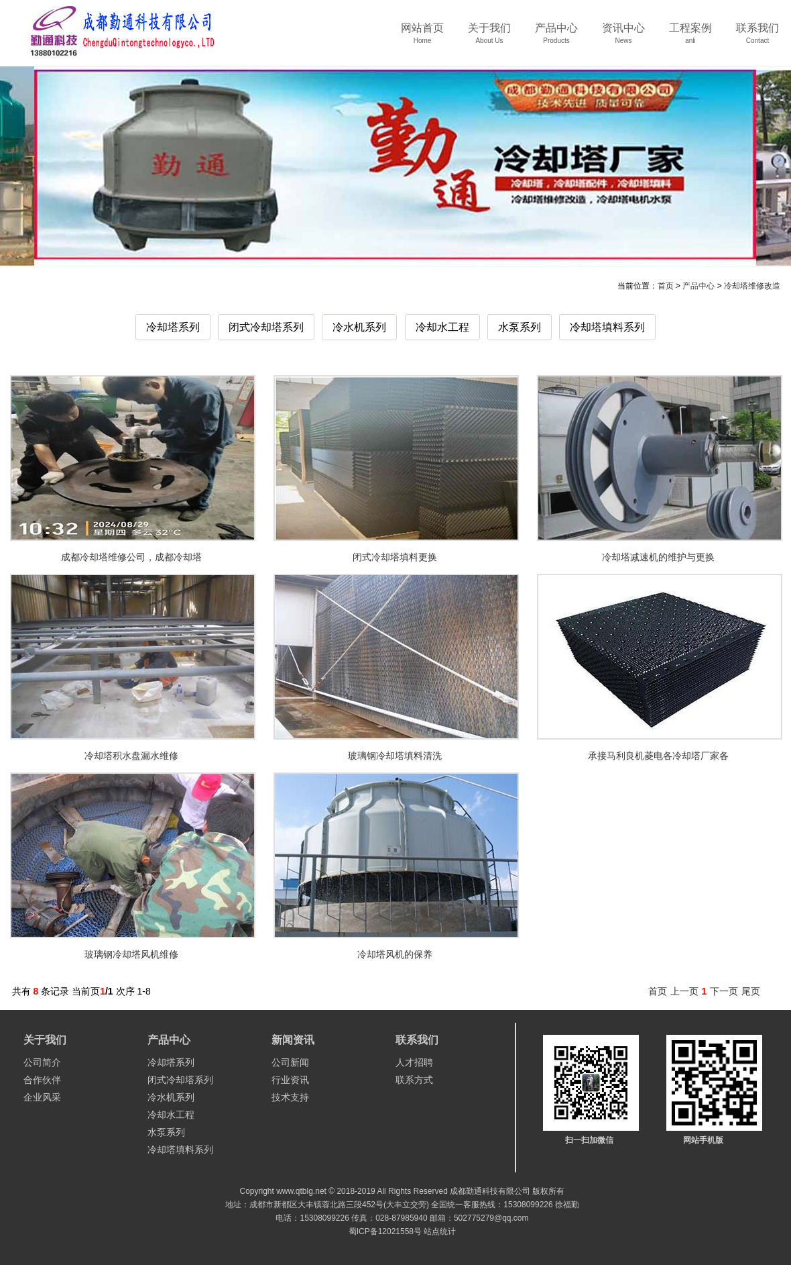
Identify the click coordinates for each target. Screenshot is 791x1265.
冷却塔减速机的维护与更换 (658, 557)
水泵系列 (519, 327)
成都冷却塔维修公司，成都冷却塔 (131, 557)
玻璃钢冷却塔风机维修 (131, 954)
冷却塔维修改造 (752, 286)
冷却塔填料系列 (607, 327)
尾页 (750, 991)
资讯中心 (623, 38)
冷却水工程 (442, 327)
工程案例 (690, 38)
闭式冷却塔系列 (266, 327)
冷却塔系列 (173, 327)
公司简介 (42, 1062)
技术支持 (290, 1097)
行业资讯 (290, 1079)
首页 (666, 286)
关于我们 (489, 38)
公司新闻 (290, 1062)
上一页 (684, 991)
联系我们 (757, 38)
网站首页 (422, 38)
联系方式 (414, 1079)
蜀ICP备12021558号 (385, 1231)
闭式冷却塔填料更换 (395, 557)
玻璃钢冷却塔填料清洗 (395, 755)
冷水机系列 (359, 327)
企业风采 (42, 1097)
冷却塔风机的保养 (394, 954)
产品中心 (556, 38)
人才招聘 (414, 1062)
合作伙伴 (42, 1079)
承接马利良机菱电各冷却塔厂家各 (658, 755)
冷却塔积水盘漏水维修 (131, 755)
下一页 (724, 991)
